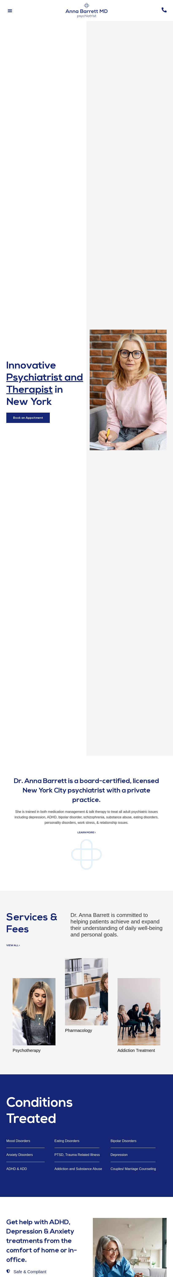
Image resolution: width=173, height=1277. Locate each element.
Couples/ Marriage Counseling (133, 1169)
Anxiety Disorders (19, 1155)
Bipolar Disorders (124, 1141)
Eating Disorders (66, 1141)
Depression (119, 1155)
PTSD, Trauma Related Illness (77, 1155)
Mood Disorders (18, 1141)
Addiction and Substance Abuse (78, 1169)
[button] (9, 10)
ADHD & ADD (16, 1169)
